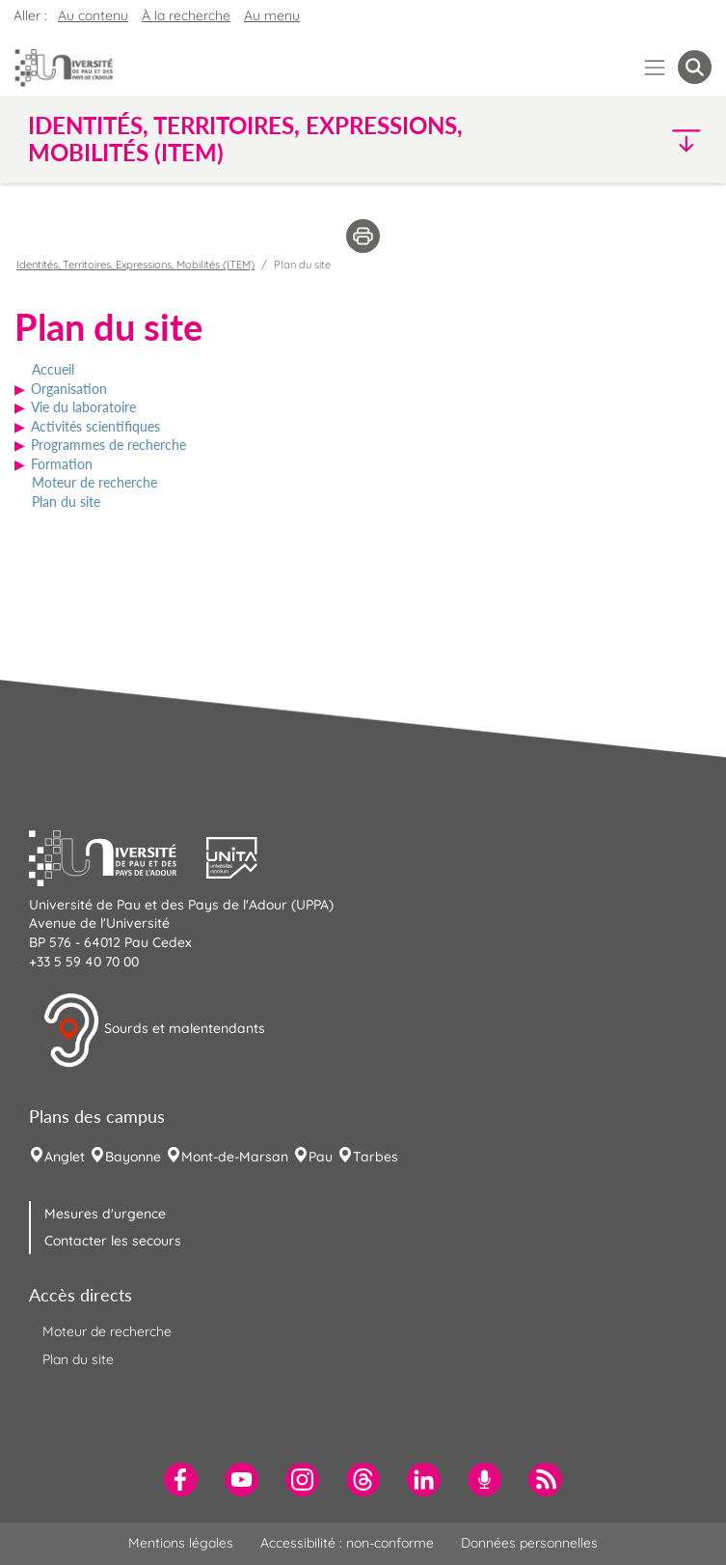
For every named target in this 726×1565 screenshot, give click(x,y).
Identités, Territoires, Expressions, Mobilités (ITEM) (135, 264)
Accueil (53, 369)
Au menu (272, 15)
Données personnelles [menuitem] (529, 1542)
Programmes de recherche (108, 444)
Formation (62, 464)
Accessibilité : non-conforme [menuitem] (347, 1542)
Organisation (69, 388)
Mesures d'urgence (105, 1213)
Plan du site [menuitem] (78, 1359)
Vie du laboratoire (83, 407)
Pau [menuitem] (321, 1156)
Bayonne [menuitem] (133, 1156)
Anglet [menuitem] (64, 1156)
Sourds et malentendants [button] (153, 1030)
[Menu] (655, 67)
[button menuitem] (695, 67)
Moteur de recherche (94, 482)
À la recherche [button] (186, 15)
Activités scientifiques (95, 426)
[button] (629, 139)
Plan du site (66, 501)
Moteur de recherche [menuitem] (107, 1331)
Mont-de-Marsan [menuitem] (234, 1156)
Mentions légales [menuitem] (180, 1542)
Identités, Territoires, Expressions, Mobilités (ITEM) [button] (245, 139)
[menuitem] (180, 1479)
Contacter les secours (112, 1240)
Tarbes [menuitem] (375, 1156)
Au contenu (93, 15)
